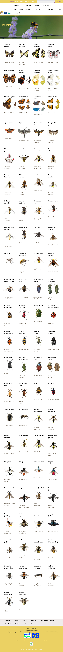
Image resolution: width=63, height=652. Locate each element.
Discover (27, 6)
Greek (27, 1)
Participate (50, 9)
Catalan (32, 1)
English (12, 1)
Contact (17, 13)
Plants (37, 6)
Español (22, 1)
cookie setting (29, 649)
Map (59, 9)
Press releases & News (22, 9)
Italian (16, 1)
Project (16, 6)
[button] (9, 54)
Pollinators (46, 6)
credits (40, 649)
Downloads (38, 9)
